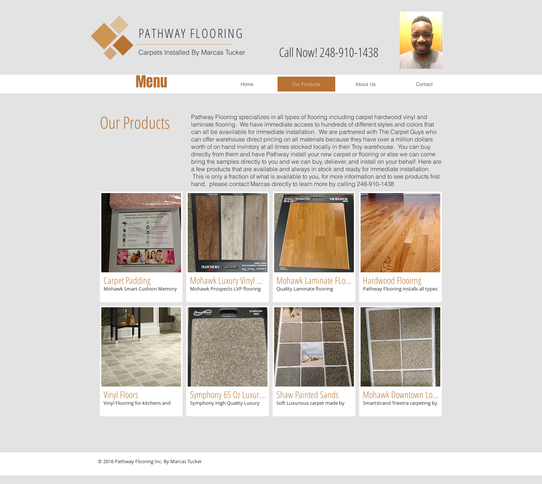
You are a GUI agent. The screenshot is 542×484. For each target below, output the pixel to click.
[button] (141, 247)
